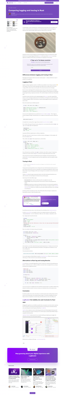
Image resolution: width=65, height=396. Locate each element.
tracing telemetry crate (44, 256)
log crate (40, 56)
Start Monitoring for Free (49, 2)
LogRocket (56, 185)
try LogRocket (43, 308)
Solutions (25, 2)
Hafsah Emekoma (38, 386)
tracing (32, 164)
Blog (15, 2)
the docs (42, 113)
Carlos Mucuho (26, 386)
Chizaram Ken (50, 386)
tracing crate (50, 56)
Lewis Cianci (13, 386)
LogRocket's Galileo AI (26, 315)
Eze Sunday (13, 13)
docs (28, 157)
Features (19, 2)
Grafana (29, 187)
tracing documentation (52, 210)
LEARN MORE (9, 31)
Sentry (26, 187)
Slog (23, 263)
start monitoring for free (41, 339)
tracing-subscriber (29, 212)
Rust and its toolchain (46, 122)
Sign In (57, 2)
